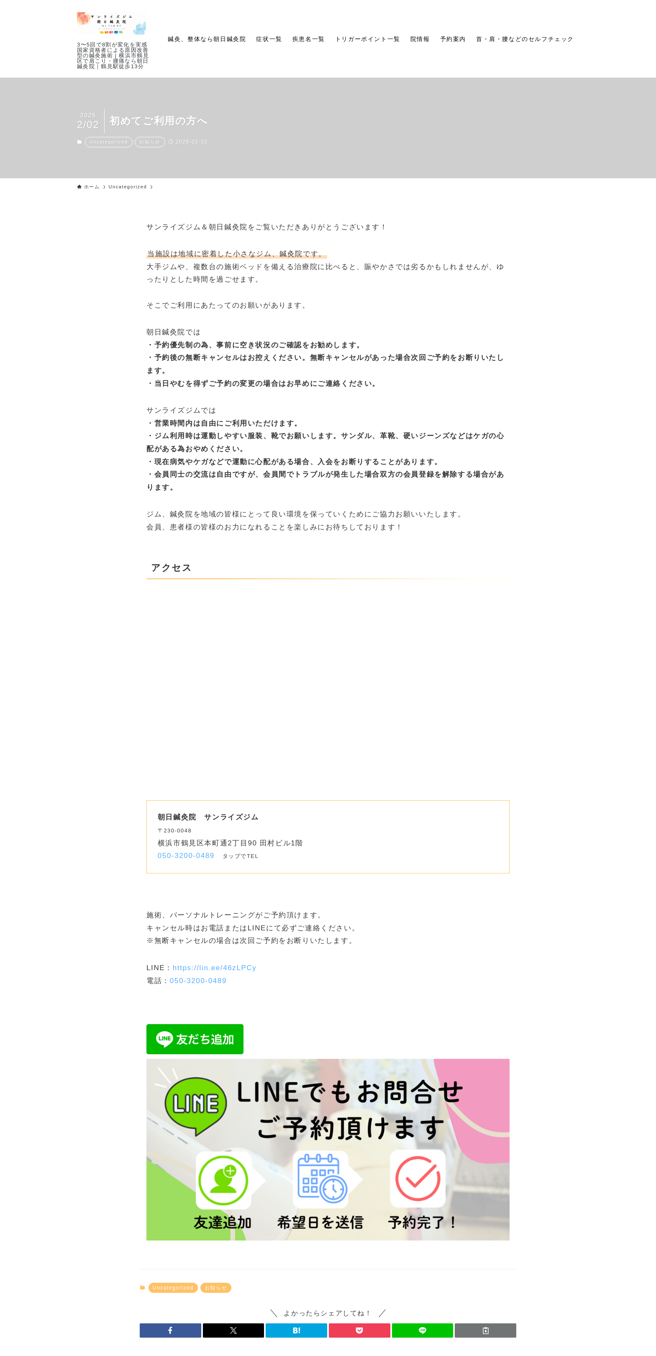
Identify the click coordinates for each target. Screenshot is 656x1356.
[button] (170, 1330)
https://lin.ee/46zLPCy (215, 968)
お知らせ (149, 141)
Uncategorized (109, 141)
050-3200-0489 (186, 856)
